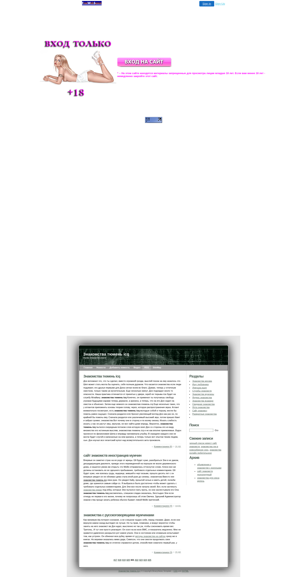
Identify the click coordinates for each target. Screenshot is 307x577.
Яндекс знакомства (202, 397)
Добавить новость (119, 367)
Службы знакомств (202, 391)
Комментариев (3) (163, 552)
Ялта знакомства (200, 407)
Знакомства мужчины (203, 394)
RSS (146, 367)
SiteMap (157, 367)
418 (119, 560)
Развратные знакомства (204, 414)
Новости (101, 367)
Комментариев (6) (163, 446)
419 (124, 560)
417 (115, 560)
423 (141, 560)
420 (128, 560)
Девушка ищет (199, 387)
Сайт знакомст (199, 410)
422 (136, 560)
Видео (137, 367)
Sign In (206, 3)
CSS (175, 571)
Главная (88, 367)
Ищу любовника (200, 384)
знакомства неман (92, 490)
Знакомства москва (202, 381)
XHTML (185, 571)
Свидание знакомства (203, 404)
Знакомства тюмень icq (129, 571)
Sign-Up (220, 3)
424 (145, 560)
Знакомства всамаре (202, 401)
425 (149, 560)
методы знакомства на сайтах (150, 536)
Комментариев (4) (163, 506)
